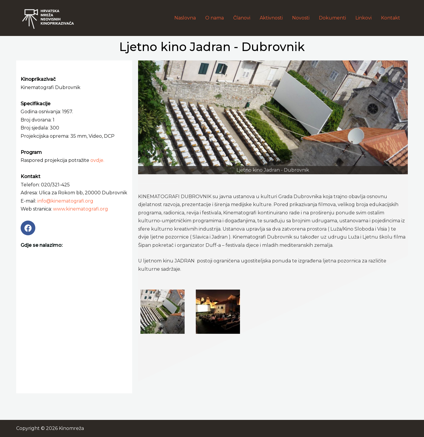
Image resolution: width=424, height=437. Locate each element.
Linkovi (363, 18)
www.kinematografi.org (80, 209)
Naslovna (185, 18)
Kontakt (390, 18)
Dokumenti (332, 18)
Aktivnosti (271, 18)
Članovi (241, 18)
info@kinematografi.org (65, 201)
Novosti (300, 18)
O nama (214, 18)
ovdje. (97, 160)
